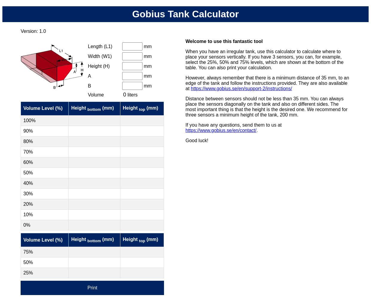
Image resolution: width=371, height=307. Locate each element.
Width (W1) (100, 56)
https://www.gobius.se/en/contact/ (221, 130)
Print (92, 287)
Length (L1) (100, 46)
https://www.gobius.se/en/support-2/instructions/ (241, 88)
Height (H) (99, 66)
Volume (96, 94)
